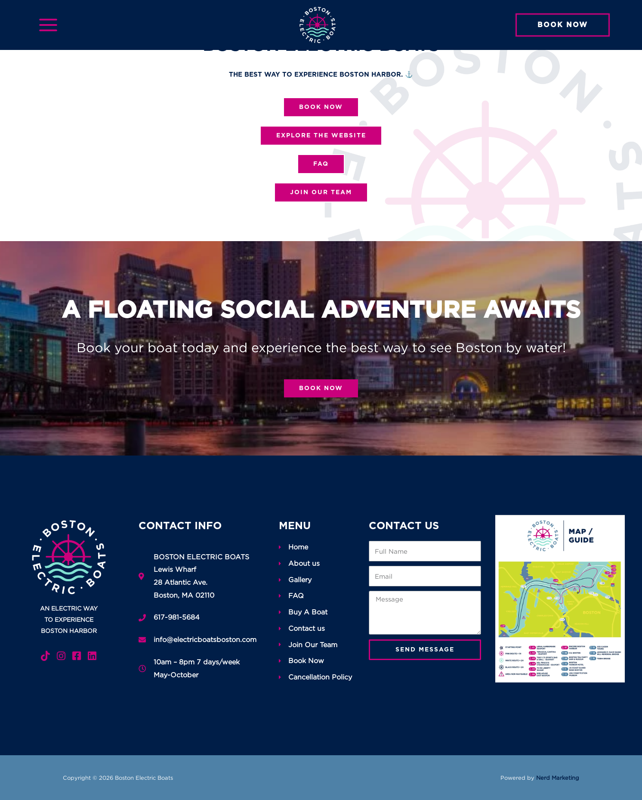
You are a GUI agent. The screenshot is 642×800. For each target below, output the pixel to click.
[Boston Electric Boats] (317, 24)
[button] (562, 25)
